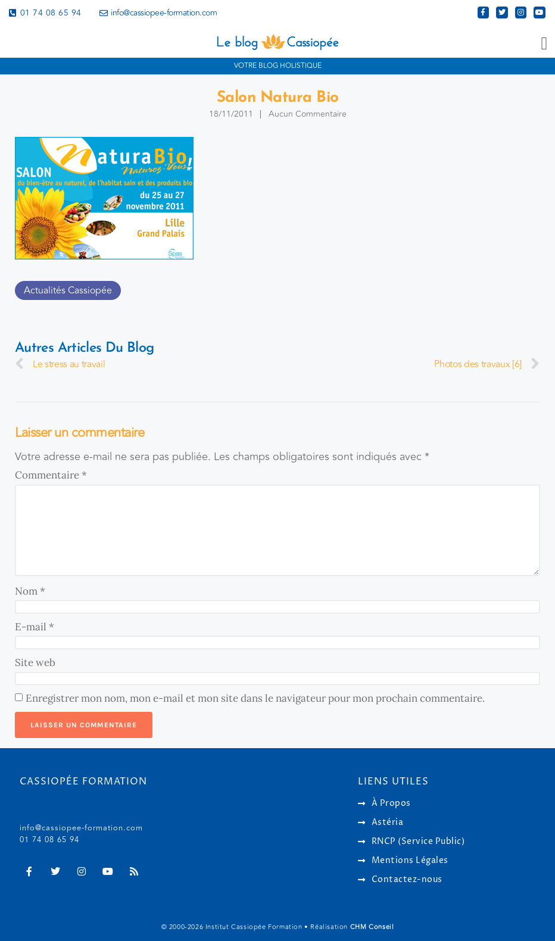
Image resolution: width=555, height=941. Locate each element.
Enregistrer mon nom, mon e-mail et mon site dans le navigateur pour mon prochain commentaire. (255, 698)
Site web (35, 662)
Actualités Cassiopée (68, 290)
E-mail (34, 626)
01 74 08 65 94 (49, 840)
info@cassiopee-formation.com (81, 828)
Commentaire (51, 475)
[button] (544, 43)
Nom (30, 591)
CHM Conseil (372, 927)
